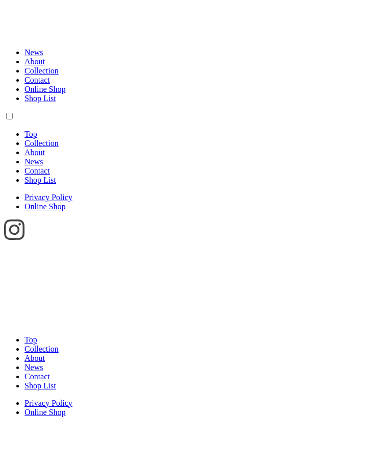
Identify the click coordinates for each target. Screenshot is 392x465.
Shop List (40, 98)
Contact (37, 80)
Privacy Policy (48, 197)
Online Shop (44, 89)
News (33, 52)
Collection (41, 70)
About (34, 61)
